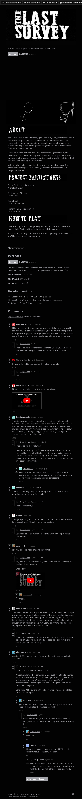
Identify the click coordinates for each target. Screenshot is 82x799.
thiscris (33, 745)
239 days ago (35, 372)
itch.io (10, 794)
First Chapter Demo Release (20, 303)
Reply (14, 339)
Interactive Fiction (25, 796)
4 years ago (35, 417)
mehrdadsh (20, 546)
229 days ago (37, 324)
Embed (38, 794)
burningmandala (23, 417)
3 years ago (34, 385)
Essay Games (25, 344)
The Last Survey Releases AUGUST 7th (25, 296)
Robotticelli (21, 608)
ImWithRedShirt (22, 385)
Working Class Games (24, 360)
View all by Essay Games (21, 794)
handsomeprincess (23, 324)
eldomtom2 (20, 487)
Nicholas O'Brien (15, 188)
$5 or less (35, 796)
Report (32, 794)
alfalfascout (28, 469)
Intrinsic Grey (14, 211)
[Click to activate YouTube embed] (27, 400)
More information (17, 248)
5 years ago (27, 515)
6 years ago (31, 608)
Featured (16, 796)
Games (10, 796)
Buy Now (13, 54)
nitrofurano (21, 652)
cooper (19, 515)
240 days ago (39, 360)
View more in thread (35, 779)
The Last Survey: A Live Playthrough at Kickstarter (30, 300)
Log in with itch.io (15, 316)
